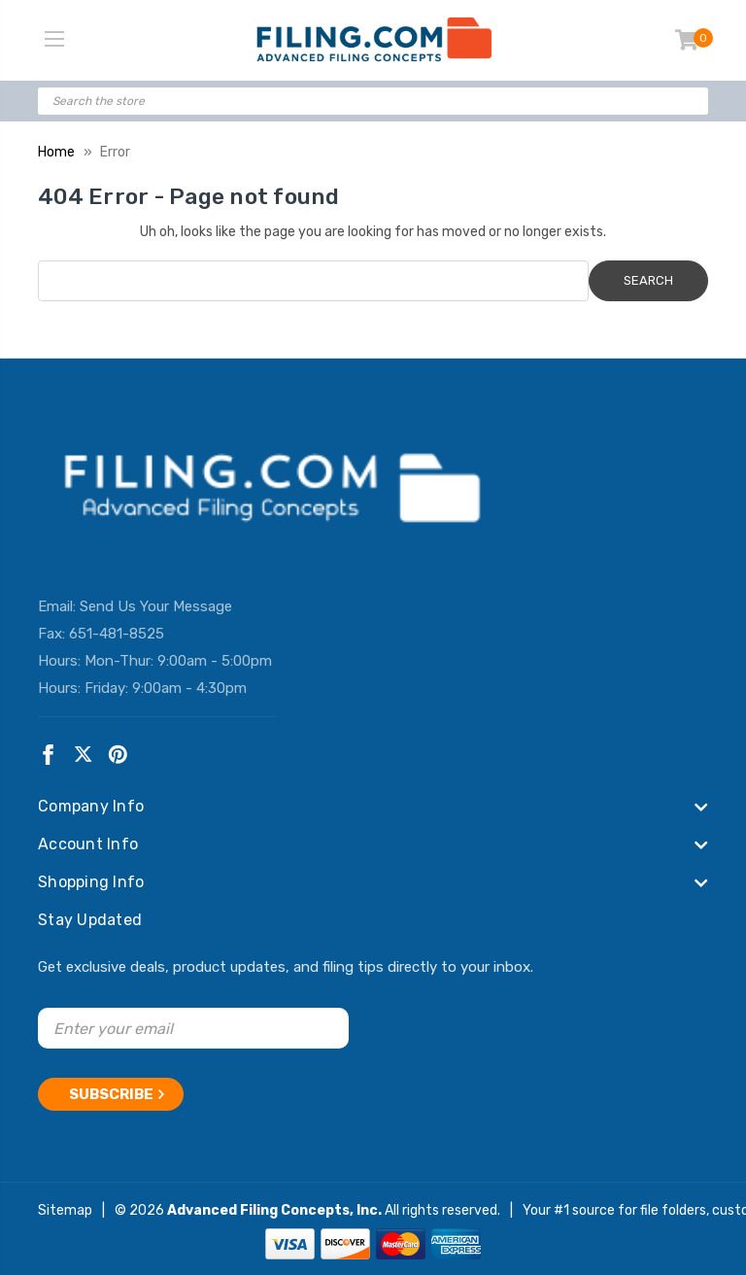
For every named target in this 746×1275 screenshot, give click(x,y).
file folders (673, 1206)
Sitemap (65, 1206)
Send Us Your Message (156, 606)
